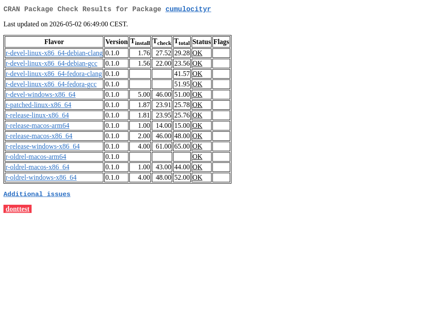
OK (197, 54)
